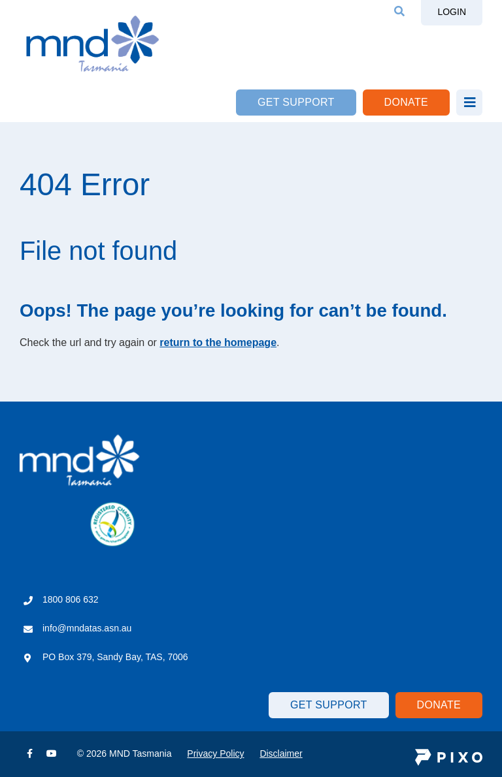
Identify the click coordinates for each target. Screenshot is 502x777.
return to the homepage (217, 342)
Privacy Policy (215, 753)
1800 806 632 (70, 599)
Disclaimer (280, 753)
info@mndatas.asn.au (86, 628)
